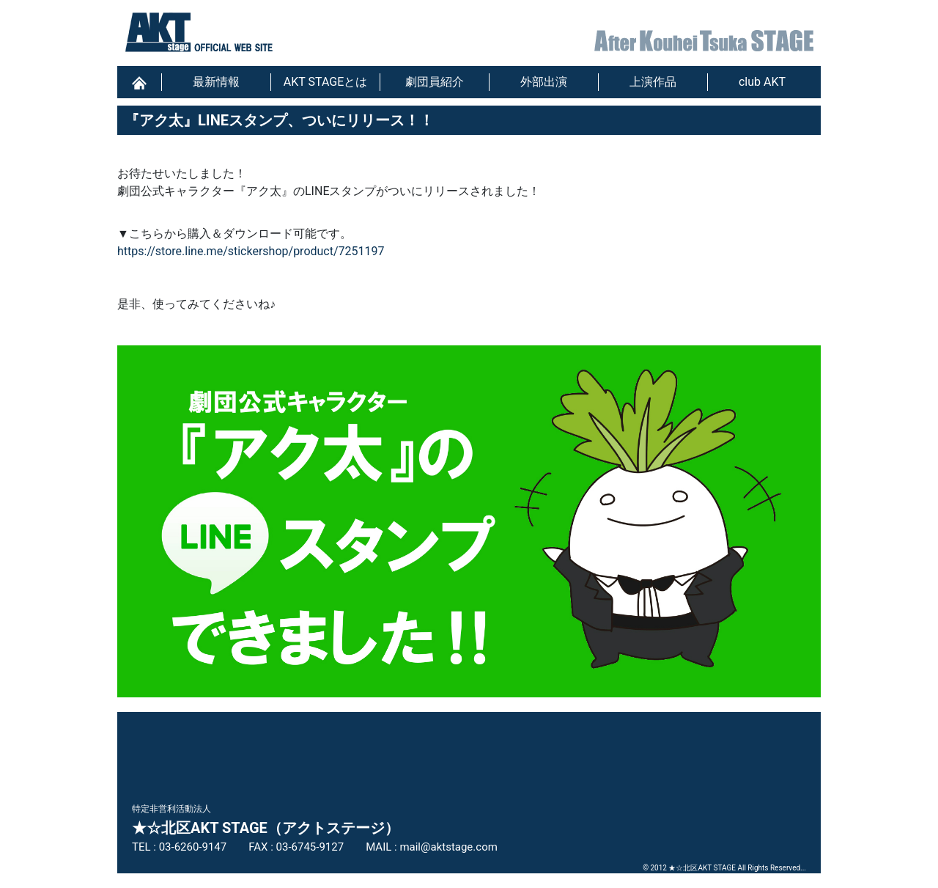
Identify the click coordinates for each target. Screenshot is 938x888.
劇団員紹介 (434, 82)
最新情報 (216, 82)
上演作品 (652, 82)
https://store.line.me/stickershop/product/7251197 (251, 251)
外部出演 (543, 82)
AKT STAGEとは (325, 82)
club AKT (762, 82)
